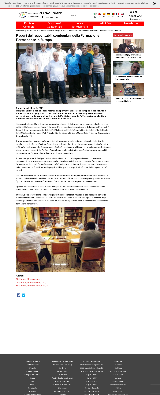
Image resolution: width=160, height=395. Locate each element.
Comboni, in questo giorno (118, 371)
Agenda (118, 378)
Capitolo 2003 (91, 375)
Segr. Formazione (29, 30)
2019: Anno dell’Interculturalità (91, 368)
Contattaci (118, 365)
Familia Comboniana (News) (62, 378)
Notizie (57, 13)
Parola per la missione (118, 385)
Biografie (32, 368)
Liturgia (32, 378)
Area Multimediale (32, 365)
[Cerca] (80, 15)
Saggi (32, 381)
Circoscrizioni (62, 371)
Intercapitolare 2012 (91, 391)
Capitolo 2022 (91, 385)
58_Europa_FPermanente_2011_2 (31, 282)
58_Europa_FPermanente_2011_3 (31, 285)
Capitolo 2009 (91, 378)
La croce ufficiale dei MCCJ (62, 385)
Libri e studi (62, 388)
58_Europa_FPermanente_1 (29, 279)
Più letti (118, 388)
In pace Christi (118, 375)
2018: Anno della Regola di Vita (91, 365)
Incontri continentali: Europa (49, 30)
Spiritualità (32, 391)
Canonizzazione (32, 371)
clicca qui (14, 6)
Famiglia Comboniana (32, 375)
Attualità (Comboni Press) (62, 365)
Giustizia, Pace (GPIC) (62, 381)
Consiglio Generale (91, 388)
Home (18, 30)
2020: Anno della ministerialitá (91, 371)
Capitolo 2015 (91, 381)
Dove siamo (50, 17)
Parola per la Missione (62, 391)
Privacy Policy (118, 391)
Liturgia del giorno (118, 381)
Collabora (118, 368)
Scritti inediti (32, 388)
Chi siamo (44, 13)
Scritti (32, 385)
